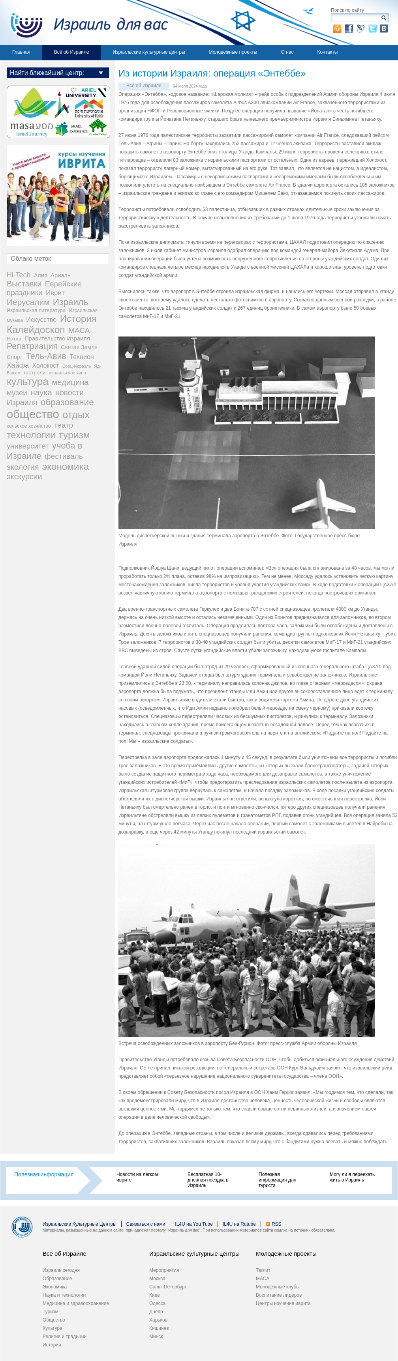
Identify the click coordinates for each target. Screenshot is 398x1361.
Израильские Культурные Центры (79, 1224)
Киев (154, 1295)
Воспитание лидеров (279, 1295)
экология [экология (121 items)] (23, 467)
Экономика (55, 1287)
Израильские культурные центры (149, 52)
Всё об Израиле (71, 52)
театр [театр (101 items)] (63, 425)
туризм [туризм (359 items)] (74, 435)
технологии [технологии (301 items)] (31, 435)
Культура (52, 1328)
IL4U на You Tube (194, 1224)
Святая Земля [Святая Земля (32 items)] (79, 347)
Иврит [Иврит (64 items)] (55, 293)
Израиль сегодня (61, 1270)
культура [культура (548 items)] (28, 381)
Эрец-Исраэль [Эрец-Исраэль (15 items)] (76, 366)
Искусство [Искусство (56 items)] (41, 319)
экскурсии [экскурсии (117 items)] (24, 476)
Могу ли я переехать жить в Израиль (352, 1177)
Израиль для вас (84, 22)
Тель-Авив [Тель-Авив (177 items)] (46, 356)
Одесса (157, 1303)
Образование (57, 1278)
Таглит (263, 1270)
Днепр (156, 1311)
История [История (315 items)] (78, 318)
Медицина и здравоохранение (76, 1303)
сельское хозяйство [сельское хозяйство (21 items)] (29, 426)
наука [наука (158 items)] (41, 392)
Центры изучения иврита (283, 1303)
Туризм (50, 1311)
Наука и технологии (64, 1295)
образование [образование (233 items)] (67, 402)
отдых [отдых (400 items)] (76, 414)
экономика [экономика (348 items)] (65, 466)
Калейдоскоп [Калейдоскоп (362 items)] (36, 329)
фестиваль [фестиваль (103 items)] (64, 456)
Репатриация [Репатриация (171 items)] (32, 346)
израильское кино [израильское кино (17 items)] (67, 372)
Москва (157, 1278)
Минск (156, 1336)
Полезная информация (43, 1174)
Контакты (327, 52)
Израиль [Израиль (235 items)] (70, 302)
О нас (287, 52)
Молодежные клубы (278, 1287)
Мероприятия (164, 1270)
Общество (54, 1320)
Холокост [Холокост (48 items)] (45, 365)
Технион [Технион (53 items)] (81, 356)
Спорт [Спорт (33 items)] (15, 357)
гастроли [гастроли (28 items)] (34, 373)
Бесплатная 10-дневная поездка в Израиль (208, 1180)
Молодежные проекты (233, 52)
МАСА (262, 1278)
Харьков (158, 1320)
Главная (21, 52)
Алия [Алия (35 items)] (40, 275)
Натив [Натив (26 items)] (14, 339)
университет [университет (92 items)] (28, 446)
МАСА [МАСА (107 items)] (79, 330)
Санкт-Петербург (167, 1287)
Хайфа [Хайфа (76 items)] (18, 365)
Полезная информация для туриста (277, 1180)
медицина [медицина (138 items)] (70, 382)
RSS (277, 1224)
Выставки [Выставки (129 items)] (24, 283)
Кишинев (159, 1328)
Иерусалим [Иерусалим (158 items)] (28, 302)
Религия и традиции (64, 1336)
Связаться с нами (145, 1224)
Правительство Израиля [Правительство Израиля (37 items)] (57, 338)
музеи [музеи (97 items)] (17, 393)
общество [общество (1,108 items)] (33, 414)
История (52, 1345)
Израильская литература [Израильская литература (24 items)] (36, 310)
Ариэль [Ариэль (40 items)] (61, 275)
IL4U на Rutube (239, 1224)
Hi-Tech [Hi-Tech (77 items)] (18, 275)
